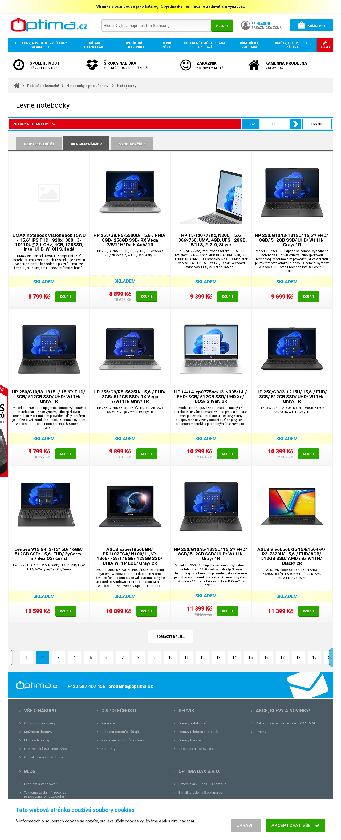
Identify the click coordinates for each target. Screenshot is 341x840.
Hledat (222, 26)
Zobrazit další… (170, 637)
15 (250, 657)
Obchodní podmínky (39, 723)
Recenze (108, 723)
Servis (186, 710)
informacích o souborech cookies (49, 833)
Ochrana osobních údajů (120, 732)
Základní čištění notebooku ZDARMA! (285, 723)
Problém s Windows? (40, 784)
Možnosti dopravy (38, 732)
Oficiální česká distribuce (43, 757)
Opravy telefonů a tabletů (198, 732)
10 (170, 657)
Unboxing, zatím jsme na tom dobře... (53, 805)
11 (186, 657)
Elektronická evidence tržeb (45, 749)
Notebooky (126, 86)
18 (298, 657)
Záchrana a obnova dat (196, 749)
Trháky (261, 732)
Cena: (69, 124)
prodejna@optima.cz (205, 792)
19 (314, 657)
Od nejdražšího (132, 144)
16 (266, 657)
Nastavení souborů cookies (122, 740)
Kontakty (108, 749)
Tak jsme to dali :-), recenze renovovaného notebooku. (45, 794)
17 (282, 657)
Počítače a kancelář (43, 86)
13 (218, 657)
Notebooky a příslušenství (88, 86)
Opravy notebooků (192, 723)
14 (234, 657)
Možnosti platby (37, 740)
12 (202, 657)
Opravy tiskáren (190, 740)
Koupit (66, 297)
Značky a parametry (34, 124)
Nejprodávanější (39, 144)
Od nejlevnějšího (86, 144)
